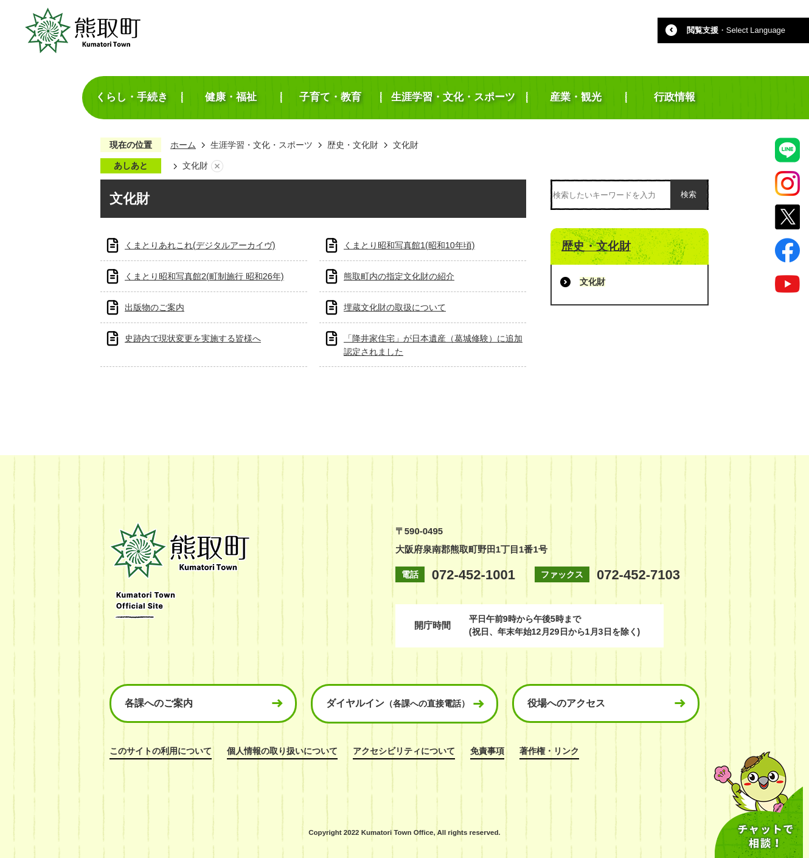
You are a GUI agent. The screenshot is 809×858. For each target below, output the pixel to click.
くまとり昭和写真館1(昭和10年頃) (409, 245)
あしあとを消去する (217, 166)
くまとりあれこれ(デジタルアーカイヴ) (200, 245)
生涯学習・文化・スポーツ (261, 145)
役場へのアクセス (566, 703)
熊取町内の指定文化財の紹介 (399, 276)
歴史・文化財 (352, 145)
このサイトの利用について (160, 751)
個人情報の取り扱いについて (282, 751)
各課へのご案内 (159, 703)
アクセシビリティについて (404, 751)
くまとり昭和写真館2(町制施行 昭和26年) (204, 276)
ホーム (183, 145)
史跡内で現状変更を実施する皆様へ (193, 338)
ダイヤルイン (398, 703)
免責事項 (487, 751)
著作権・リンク (549, 751)
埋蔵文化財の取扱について (395, 307)
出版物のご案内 (154, 307)
